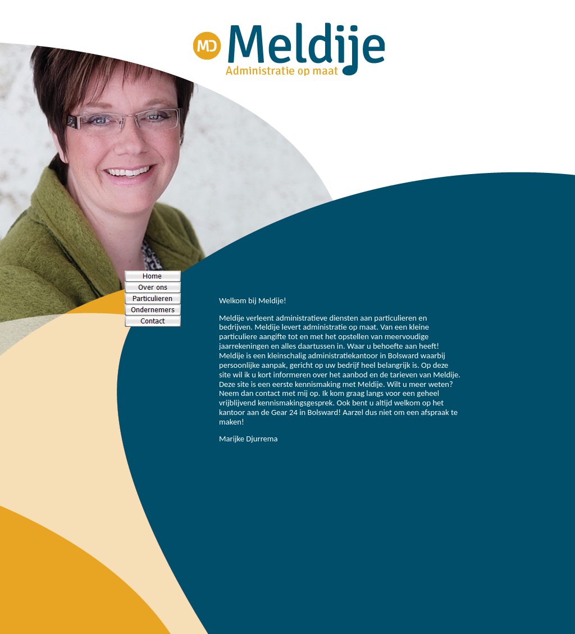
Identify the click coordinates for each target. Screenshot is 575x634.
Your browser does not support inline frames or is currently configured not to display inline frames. (339, 387)
